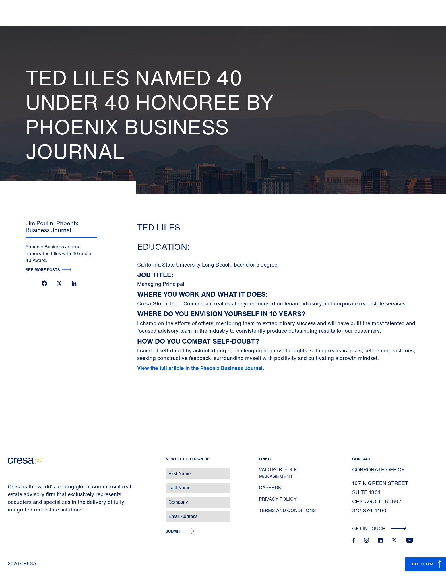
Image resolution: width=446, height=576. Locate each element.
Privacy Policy (278, 499)
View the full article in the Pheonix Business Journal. (201, 368)
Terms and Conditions (287, 510)
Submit (173, 531)
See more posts (43, 270)
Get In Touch (379, 528)
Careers (270, 487)
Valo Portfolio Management (279, 473)
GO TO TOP (422, 564)
